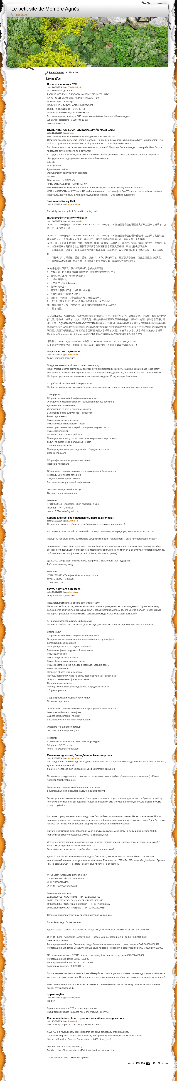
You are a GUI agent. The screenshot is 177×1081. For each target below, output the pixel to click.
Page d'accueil (56, 72)
